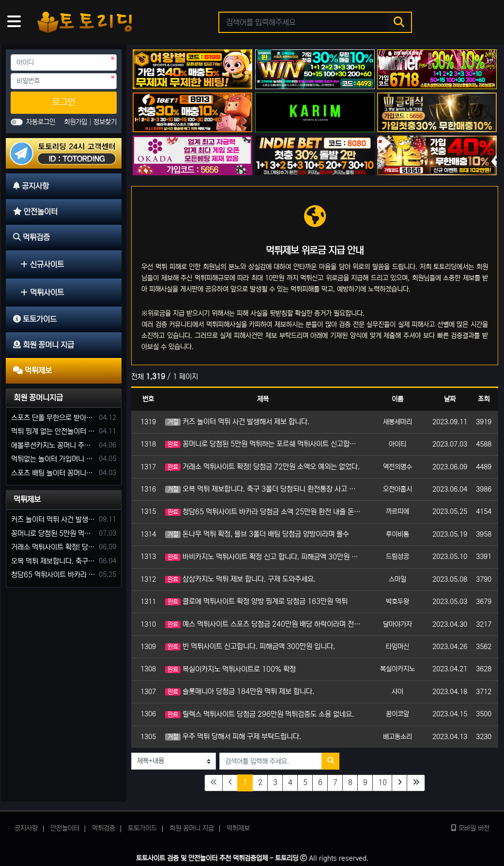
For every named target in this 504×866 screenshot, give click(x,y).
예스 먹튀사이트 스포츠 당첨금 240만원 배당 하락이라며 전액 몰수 (263, 624)
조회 (483, 399)
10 (382, 782)
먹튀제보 (27, 499)
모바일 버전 (470, 828)
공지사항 (26, 828)
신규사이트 (42, 264)
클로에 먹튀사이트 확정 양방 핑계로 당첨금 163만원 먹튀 (256, 601)
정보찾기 (105, 122)
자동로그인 (40, 122)
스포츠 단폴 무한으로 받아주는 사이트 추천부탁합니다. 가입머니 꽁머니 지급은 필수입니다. (53, 418)
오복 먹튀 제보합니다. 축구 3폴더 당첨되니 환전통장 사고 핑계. (263, 489)
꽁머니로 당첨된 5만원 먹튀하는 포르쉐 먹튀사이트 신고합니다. (263, 444)
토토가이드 (142, 828)
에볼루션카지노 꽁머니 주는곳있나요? (53, 445)
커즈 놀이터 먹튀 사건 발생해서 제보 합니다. (237, 422)
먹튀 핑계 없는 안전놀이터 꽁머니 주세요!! (53, 431)
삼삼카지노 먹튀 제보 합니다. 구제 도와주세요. (240, 579)
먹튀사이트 (42, 292)
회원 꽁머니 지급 (191, 828)
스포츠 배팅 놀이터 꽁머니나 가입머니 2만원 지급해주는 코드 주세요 (53, 473)
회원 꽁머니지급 (38, 397)
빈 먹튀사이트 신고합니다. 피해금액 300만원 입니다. (250, 646)
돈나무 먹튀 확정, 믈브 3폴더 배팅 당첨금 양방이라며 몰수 (257, 534)
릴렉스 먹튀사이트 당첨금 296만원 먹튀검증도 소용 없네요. (259, 714)
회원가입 (76, 122)
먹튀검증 (103, 828)
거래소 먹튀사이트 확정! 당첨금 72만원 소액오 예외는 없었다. (262, 467)
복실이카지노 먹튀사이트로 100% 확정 (230, 669)
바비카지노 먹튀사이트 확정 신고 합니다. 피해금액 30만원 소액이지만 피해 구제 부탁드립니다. (263, 557)
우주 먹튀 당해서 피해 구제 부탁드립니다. (233, 736)
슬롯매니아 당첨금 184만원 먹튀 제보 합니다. (239, 691)
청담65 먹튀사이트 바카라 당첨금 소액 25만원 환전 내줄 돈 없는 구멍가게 (263, 512)
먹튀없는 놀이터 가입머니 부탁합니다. (53, 459)
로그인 (64, 102)
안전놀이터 (64, 828)
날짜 (450, 399)
